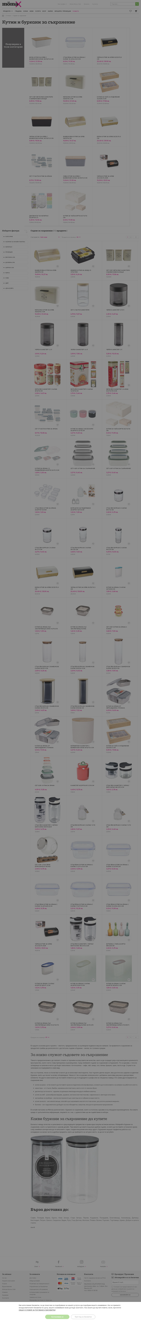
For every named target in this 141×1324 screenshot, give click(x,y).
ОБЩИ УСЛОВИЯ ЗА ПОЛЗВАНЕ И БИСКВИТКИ (37, 1310)
